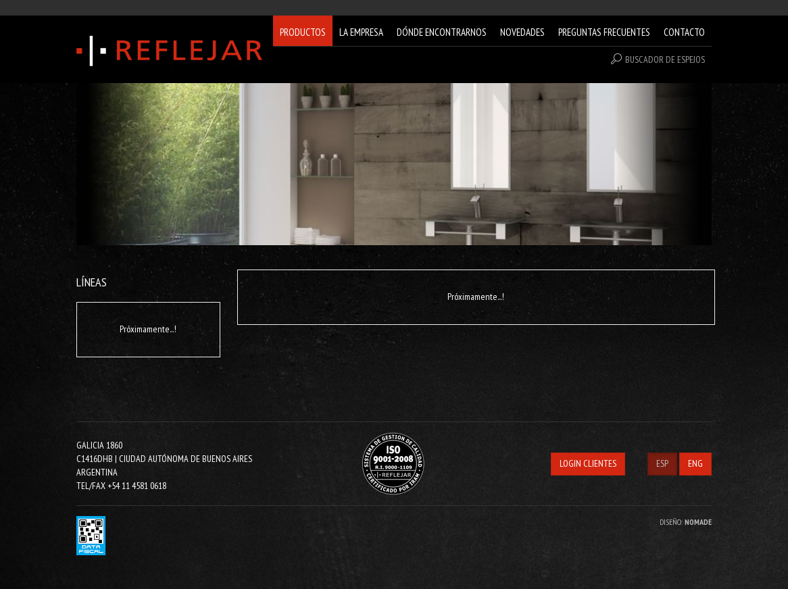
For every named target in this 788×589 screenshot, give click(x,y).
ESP (662, 463)
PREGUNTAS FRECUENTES (604, 32)
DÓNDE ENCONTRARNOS (442, 32)
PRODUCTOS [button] (303, 32)
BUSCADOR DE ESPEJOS (658, 59)
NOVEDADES (522, 32)
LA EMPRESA (361, 32)
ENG (695, 463)
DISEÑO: (686, 522)
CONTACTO (684, 32)
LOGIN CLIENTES (588, 463)
